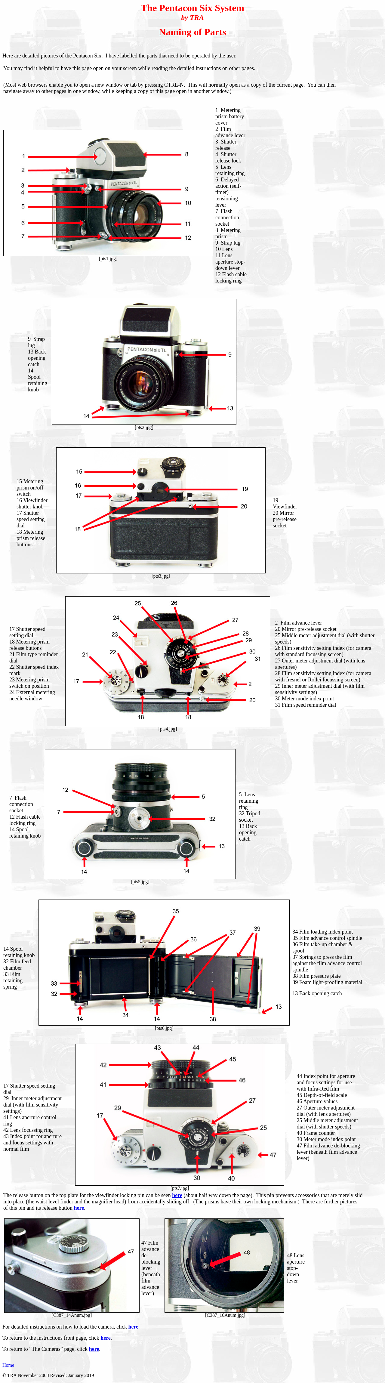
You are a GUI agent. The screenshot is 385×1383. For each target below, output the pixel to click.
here (133, 1327)
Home (8, 1365)
